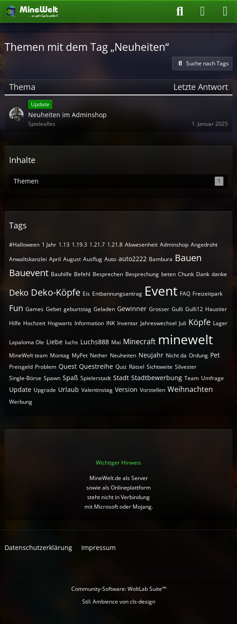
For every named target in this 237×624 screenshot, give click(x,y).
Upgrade (45, 390)
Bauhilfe (61, 274)
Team (191, 378)
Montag (59, 355)
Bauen (188, 258)
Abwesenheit (141, 244)
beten (168, 274)
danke (219, 274)
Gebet (53, 309)
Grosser (159, 309)
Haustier (216, 309)
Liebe (54, 341)
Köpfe (199, 322)
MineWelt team (28, 355)
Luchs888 (94, 341)
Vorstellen (152, 390)
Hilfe (15, 323)
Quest (68, 366)
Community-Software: (118, 589)
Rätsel (136, 367)
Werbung (20, 402)
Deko (19, 292)
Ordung (198, 355)
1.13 (64, 244)
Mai (116, 342)
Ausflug (92, 259)
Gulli (177, 309)
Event (161, 290)
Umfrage (212, 378)
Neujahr (150, 355)
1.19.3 (79, 244)
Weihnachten (190, 389)
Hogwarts (60, 323)
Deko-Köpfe (55, 292)
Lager (220, 323)
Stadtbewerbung (156, 377)
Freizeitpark (207, 293)
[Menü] (225, 11)
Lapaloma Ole (26, 342)
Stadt (121, 377)
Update (20, 389)
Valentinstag (97, 390)
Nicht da (176, 355)
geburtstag (77, 309)
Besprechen (108, 274)
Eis (86, 293)
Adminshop (174, 244)
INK (110, 323)
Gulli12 (194, 309)
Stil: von (118, 601)
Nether (99, 355)
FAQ (185, 293)
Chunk (186, 274)
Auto (110, 259)
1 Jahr (49, 244)
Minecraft (139, 342)
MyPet (80, 355)
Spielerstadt (95, 378)
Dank (202, 274)
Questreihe (96, 366)
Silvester (186, 367)
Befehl (82, 274)
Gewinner (132, 308)
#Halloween (24, 244)
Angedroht (204, 244)
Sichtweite (160, 367)
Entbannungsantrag (117, 293)
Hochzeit (34, 323)
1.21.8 (115, 244)
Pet (215, 355)
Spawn (52, 378)
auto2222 (132, 258)
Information (89, 323)
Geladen (104, 309)
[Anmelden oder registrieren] (202, 11)
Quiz (121, 367)
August (72, 259)
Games (34, 309)
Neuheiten (123, 355)
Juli (182, 323)
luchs (71, 342)
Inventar (127, 323)
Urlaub (68, 389)
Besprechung (142, 274)
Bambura (161, 259)
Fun (16, 307)
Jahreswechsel (158, 323)
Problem (45, 367)
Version (126, 389)
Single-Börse (25, 378)
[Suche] (180, 11)
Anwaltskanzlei (28, 259)
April (55, 259)
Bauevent (29, 273)
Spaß (70, 377)
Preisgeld (21, 367)
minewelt (185, 339)
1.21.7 (97, 244)
